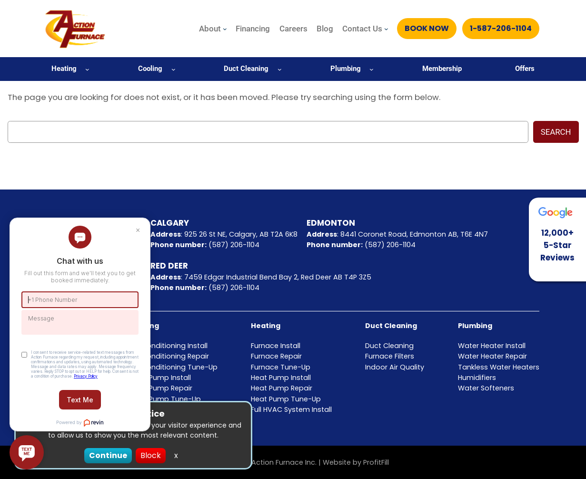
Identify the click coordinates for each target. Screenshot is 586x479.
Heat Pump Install (281, 377)
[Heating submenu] (87, 69)
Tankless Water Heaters (498, 367)
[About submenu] (225, 29)
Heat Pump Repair (281, 388)
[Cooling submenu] (173, 69)
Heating (265, 325)
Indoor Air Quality (394, 367)
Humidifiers (477, 377)
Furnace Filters (389, 356)
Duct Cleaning (391, 325)
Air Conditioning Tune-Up (174, 367)
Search (556, 132)
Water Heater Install (492, 345)
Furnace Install (275, 345)
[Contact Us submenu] (386, 29)
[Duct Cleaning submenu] (280, 69)
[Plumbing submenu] (371, 69)
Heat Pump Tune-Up (286, 399)
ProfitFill (376, 462)
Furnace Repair (276, 356)
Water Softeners (486, 388)
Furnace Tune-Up (280, 367)
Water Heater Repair (492, 356)
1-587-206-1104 (501, 28)
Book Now (427, 28)
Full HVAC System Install (291, 409)
